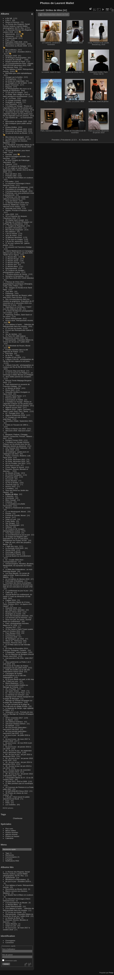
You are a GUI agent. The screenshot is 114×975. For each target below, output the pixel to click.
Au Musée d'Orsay (12, 473)
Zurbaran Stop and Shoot (15, 371)
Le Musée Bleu (11, 257)
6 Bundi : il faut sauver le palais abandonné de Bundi (16, 798)
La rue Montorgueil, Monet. (16, 511)
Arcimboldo (9, 498)
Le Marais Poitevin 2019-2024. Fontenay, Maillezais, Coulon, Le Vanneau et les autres (16, 204)
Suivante (85, 140)
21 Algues (9, 720)
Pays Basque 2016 (12, 633)
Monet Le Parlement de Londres (17, 508)
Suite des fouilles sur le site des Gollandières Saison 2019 (16, 670)
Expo (7, 801)
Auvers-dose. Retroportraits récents (19, 320)
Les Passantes (11, 104)
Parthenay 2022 (11, 477)
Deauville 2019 (11, 608)
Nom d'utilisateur (8, 949)
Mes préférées (11, 50)
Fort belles (9, 181)
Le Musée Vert (11, 264)
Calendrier (9, 838)
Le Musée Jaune (11, 261)
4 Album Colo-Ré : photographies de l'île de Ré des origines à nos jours (18, 360)
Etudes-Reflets (11, 127)
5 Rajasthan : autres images (16, 652)
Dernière (94, 140)
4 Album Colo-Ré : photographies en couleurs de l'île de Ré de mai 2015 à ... (18, 366)
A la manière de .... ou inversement (19, 117)
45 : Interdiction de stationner (16, 187)
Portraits (8, 154)
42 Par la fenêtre (11, 483)
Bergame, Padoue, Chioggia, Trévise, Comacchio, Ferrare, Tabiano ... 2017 (18, 436)
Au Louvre (9, 479)
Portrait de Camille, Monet (15, 515)
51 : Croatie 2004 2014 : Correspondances (13, 561)
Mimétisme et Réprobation (15, 44)
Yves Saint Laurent (12, 533)
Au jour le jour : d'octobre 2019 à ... (19, 52)
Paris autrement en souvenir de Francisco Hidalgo (16, 385)
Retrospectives (11, 268)
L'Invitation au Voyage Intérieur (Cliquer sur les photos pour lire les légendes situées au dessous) (16, 444)
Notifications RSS (12, 861)
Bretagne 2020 (11, 56)
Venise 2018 (10, 550)
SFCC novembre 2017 (14, 718)
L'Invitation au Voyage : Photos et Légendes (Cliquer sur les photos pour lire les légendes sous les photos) (18, 108)
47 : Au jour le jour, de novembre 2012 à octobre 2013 (17, 771)
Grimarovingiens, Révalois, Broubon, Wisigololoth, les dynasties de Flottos (18, 564)
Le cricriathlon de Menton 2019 (17, 579)
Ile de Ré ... (9, 355)
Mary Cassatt (10, 500)
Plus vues (9, 829)
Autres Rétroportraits (13, 318)
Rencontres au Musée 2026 (16, 46)
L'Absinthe (9, 496)
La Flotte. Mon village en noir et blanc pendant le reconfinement (16, 95)
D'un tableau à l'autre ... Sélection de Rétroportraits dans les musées (18, 325)
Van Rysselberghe (12, 525)
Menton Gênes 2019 (13, 612)
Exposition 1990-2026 (13, 42)
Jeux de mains (11, 235)
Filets (7, 803)
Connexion (9, 942)
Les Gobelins (10, 805)
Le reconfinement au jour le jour (17, 535)
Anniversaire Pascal (13, 554)
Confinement (10, 635)
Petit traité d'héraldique (14, 581)
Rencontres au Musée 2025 (16, 121)
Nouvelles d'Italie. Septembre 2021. (19, 421)
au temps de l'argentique (15, 81)
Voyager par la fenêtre (14, 77)
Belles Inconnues (12, 85)
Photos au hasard (12, 836)
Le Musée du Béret (12, 388)
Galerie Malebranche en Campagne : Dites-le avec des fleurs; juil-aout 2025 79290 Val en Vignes (18, 253)
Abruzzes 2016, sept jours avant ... (18, 431)
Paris (7, 40)
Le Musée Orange (12, 263)
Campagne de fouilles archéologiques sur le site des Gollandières (14, 675)
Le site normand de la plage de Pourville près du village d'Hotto (16, 705)
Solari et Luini (10, 519)
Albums (5, 13)
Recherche (9, 855)
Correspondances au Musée (16, 191)
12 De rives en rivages (14, 92)
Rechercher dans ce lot (55, 14)
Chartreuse (17, 818)
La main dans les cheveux (15, 139)
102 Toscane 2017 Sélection (16, 448)
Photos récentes (11, 832)
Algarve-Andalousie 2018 (15, 415)
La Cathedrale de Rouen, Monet (17, 346)
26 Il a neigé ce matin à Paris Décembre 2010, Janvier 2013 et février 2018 (18, 170)
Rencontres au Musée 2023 (16, 131)
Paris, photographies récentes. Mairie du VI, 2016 (16, 624)
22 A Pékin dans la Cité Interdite (17, 645)
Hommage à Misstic (13, 552)
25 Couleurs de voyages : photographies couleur (14, 271)
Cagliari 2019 (10, 600)
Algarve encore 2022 (13, 407)
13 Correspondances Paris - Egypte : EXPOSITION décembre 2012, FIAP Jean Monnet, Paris (18, 65)
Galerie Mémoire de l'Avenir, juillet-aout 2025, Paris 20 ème (17, 296)
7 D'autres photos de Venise (16, 274)
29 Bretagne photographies (16, 58)
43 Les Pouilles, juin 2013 (15, 463)
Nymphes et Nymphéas (14, 276)
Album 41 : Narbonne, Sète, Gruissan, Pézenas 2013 (15, 642)
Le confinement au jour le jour (16, 591)
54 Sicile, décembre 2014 (15, 461)
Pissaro (8, 513)
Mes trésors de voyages (14, 137)
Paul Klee (9, 353)
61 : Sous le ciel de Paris (15, 693)
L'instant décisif (11, 38)
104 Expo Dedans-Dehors (15, 724)
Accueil (40, 10)
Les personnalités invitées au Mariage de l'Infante (15, 686)
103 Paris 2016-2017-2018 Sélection (19, 278)
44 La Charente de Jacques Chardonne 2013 (15, 217)
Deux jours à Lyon (12, 465)
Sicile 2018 (9, 450)
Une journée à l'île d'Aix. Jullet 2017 (19, 658)
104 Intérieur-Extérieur (14, 722)
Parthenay (9, 293)
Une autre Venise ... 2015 (15, 691)
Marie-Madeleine (12, 683)
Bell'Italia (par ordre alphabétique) (18, 73)
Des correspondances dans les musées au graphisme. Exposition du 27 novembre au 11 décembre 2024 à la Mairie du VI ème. (18, 302)
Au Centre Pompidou (13, 475)
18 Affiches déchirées (13, 237)
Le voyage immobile (13, 100)
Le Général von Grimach (14, 695)
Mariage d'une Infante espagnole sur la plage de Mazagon (18, 697)
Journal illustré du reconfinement (18, 556)
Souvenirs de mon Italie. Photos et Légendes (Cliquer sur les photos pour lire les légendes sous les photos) (18, 114)
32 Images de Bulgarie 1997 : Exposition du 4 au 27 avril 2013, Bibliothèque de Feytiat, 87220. (15, 538)
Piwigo (111, 973)
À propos (8, 859)
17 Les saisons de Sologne (15, 166)
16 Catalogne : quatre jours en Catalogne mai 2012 (16, 453)
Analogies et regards (13, 102)
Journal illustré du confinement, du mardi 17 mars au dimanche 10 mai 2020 (17, 596)
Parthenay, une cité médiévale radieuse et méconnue (16, 198)
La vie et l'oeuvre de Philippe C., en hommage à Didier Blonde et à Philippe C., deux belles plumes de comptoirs (18, 375)
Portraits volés (11, 176)
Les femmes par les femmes (16, 618)
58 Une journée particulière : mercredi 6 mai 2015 (15, 728)
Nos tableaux (10, 232)
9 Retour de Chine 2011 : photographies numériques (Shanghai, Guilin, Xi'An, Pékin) (18, 284)
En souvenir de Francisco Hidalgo (18, 247)
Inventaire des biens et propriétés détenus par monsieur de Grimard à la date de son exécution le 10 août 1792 (18, 585)
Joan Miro (9, 291)
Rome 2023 (10, 390)
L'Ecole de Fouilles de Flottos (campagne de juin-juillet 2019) (15, 667)
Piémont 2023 (10, 398)
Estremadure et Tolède (14, 400)
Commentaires (11, 857)
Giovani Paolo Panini (13, 396)
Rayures (8, 87)
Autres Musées (11, 481)
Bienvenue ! (10, 36)
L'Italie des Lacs (11, 546)
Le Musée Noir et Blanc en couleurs (19, 178)
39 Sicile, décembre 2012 (15, 459)
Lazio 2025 (9, 214)
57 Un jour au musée (13, 328)
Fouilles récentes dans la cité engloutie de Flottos (15, 350)
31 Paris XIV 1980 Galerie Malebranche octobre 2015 (14, 337)
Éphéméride (10, 34)
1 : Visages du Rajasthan (15, 226)
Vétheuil (8, 527)
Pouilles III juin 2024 (13, 357)
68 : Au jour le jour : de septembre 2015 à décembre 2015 (17, 751)
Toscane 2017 (10, 627)
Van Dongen (10, 523)
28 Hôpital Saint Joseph (14, 220)
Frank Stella (10, 521)
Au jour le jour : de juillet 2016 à (17, 735)
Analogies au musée (13, 614)
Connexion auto (9, 961)
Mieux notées (10, 830)
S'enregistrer (10, 940)
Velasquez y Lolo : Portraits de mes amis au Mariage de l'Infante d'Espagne (18, 713)
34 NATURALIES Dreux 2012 (16, 791)
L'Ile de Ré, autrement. (14, 241)
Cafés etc (9, 592)
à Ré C (8, 20)
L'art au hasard (11, 233)
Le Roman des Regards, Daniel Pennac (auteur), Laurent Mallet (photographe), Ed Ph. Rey (16, 26)
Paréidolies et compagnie (15, 189)
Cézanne (8, 502)
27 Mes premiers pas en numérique (19, 783)
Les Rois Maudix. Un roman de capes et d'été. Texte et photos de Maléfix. (16, 575)
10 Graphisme (11, 79)
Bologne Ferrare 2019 (13, 440)
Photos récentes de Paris (15, 61)
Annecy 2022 (10, 486)
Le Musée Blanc (11, 266)
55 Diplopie (9, 725)
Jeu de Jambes (11, 334)
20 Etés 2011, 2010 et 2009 (16, 781)
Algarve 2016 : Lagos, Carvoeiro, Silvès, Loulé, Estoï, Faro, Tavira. (17, 410)
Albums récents (11, 834)
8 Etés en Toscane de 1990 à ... (17, 425)
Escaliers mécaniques (13, 228)
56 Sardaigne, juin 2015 (14, 639)
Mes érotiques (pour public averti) (18, 123)
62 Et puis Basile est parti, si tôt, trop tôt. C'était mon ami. (18, 680)
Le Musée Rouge (12, 259)
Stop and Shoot (11, 201)
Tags (7, 853)
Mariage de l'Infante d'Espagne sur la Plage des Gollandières (17, 223)
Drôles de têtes (11, 494)
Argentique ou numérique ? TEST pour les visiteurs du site (17, 308)
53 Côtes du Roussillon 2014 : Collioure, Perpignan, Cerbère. (16, 649)
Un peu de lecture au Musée (16, 133)
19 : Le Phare (10, 98)
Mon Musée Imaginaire (14, 230)
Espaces (8, 164)
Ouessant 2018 (11, 637)
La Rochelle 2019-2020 (14, 548)
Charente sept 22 (12, 484)
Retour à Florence (12, 22)
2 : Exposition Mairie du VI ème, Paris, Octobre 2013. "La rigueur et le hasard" (17, 604)
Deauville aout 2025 (13, 208)
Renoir (8, 517)
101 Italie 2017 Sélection (15, 610)
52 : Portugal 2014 (12, 413)
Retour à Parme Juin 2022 (15, 429)
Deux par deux (11, 174)
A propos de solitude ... (14, 60)
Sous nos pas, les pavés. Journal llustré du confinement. (17, 620)
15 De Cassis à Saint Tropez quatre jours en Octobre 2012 (18, 630)
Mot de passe (7, 955)
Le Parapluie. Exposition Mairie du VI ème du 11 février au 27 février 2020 (18, 146)
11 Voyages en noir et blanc (16, 83)
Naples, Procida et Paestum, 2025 (18, 210)
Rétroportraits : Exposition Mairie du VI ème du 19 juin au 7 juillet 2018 (18, 341)
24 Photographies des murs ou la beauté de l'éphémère (17, 89)
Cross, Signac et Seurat (14, 467)
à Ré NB (8, 18)
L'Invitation (9, 488)
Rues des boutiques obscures (16, 616)
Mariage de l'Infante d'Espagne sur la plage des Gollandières (17, 701)
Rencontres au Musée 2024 (16, 129)
